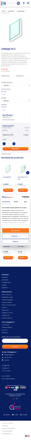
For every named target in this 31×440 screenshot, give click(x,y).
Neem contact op (6, 294)
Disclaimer (5, 425)
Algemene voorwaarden (8, 428)
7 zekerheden (5, 324)
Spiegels (4, 285)
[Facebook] (26, 435)
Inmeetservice (6, 315)
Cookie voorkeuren (7, 318)
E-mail (15, 414)
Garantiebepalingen (7, 431)
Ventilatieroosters (6, 282)
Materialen (5, 287)
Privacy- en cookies (7, 423)
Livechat (6, 360)
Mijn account (5, 310)
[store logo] (3, 3)
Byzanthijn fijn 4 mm (23, 178)
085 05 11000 (7, 357)
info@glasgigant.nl (9, 354)
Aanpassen (15, 236)
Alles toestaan (15, 230)
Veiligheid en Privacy (7, 312)
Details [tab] (16, 201)
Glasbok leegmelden (7, 299)
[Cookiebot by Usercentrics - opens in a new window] (22, 197)
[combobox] (14, 3)
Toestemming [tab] (6, 201)
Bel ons (7, 414)
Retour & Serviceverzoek (9, 305)
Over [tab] (25, 201)
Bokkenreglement (7, 433)
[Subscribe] (15, 347)
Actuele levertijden (7, 302)
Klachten (4, 307)
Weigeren (15, 241)
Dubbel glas (5, 280)
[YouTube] (28, 435)
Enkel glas (5, 277)
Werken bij (5, 332)
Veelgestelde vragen (7, 297)
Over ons (4, 330)
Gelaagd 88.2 (7, 177)
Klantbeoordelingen (7, 327)
